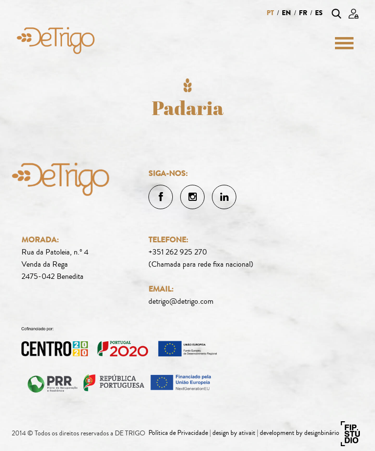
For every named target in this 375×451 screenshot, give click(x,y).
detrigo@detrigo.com (180, 301)
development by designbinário (299, 433)
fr (303, 13)
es (319, 13)
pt (270, 13)
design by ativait (233, 433)
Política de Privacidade (178, 433)
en (286, 13)
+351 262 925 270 (177, 252)
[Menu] (340, 43)
